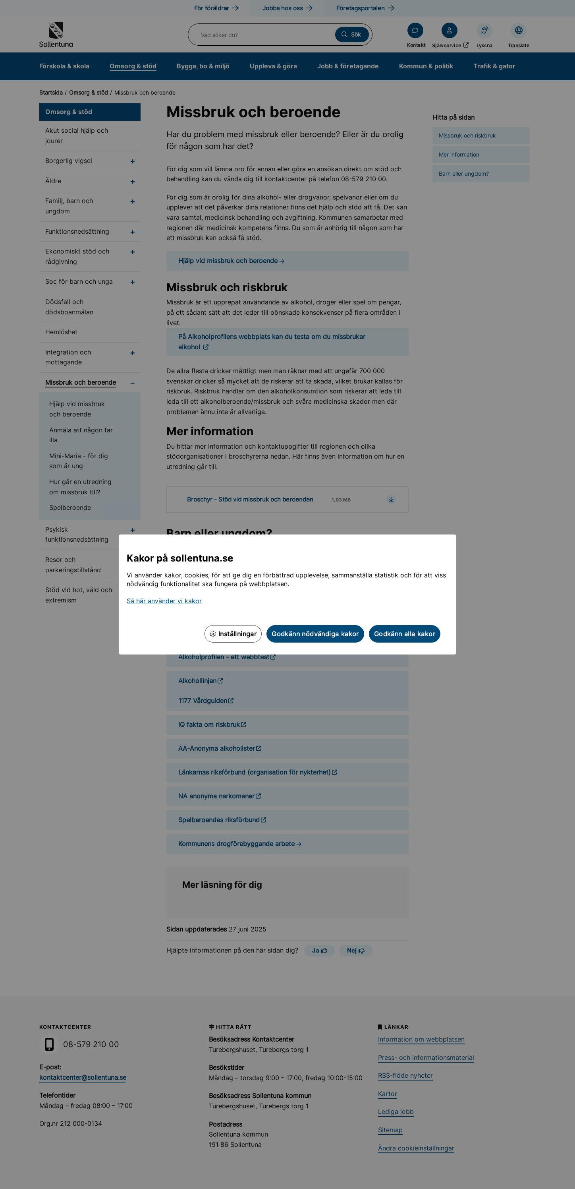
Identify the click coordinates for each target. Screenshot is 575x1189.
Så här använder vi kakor (164, 601)
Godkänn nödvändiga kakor (315, 634)
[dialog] (287, 594)
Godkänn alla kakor (404, 634)
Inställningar (233, 634)
